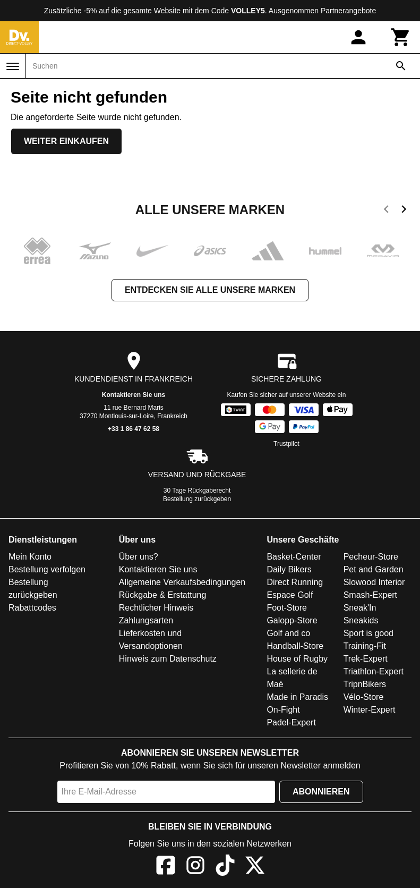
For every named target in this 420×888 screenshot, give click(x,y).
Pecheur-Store (371, 556)
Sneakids (361, 620)
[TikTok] (225, 867)
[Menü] (12, 66)
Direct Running (295, 582)
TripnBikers (365, 684)
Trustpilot (286, 443)
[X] (254, 867)
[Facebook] (165, 867)
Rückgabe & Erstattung (163, 594)
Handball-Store (295, 645)
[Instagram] (195, 867)
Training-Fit (365, 645)
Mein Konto (30, 556)
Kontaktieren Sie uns (133, 395)
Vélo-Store (364, 696)
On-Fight (283, 709)
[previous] (386, 211)
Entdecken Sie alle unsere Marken (210, 289)
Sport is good (368, 633)
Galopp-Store (292, 620)
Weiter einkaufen (66, 141)
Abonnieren (321, 791)
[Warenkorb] (401, 37)
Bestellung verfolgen (46, 569)
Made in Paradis (297, 696)
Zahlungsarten (146, 620)
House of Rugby (297, 658)
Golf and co (288, 633)
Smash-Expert (370, 594)
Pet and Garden (374, 569)
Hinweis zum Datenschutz (168, 658)
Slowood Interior (374, 582)
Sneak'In (360, 607)
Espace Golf (290, 594)
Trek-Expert (366, 658)
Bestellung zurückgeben (197, 499)
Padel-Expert (291, 722)
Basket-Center (294, 556)
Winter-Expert (370, 709)
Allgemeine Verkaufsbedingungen (182, 582)
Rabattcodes (32, 607)
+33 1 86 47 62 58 (133, 429)
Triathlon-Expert (374, 671)
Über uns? (138, 556)
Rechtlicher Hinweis (156, 607)
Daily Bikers (289, 569)
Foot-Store (287, 607)
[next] (404, 211)
